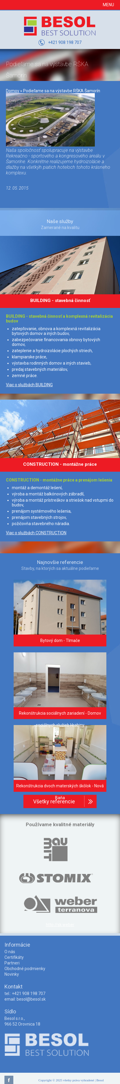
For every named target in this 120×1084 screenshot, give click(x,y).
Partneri (12, 963)
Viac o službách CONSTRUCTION (36, 532)
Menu (108, 4)
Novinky (11, 974)
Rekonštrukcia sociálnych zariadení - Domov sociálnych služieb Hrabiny (60, 719)
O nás (9, 951)
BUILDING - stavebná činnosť (60, 300)
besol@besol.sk (31, 999)
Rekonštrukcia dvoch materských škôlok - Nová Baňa (60, 791)
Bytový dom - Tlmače (60, 640)
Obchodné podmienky (24, 968)
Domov (12, 90)
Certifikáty (14, 957)
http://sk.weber (60, 924)
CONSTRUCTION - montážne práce (60, 464)
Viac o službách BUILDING (29, 384)
